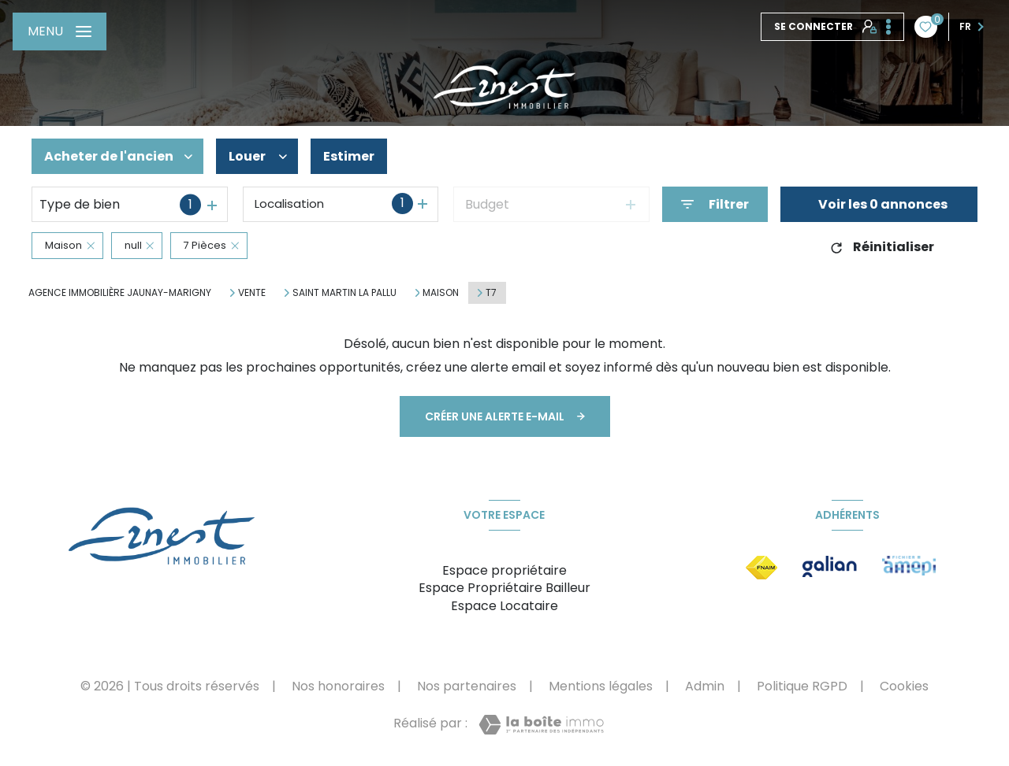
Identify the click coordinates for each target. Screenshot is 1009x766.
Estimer (348, 156)
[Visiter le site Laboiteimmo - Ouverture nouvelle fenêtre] (541, 725)
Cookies (904, 686)
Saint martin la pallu (344, 293)
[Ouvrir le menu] (59, 31)
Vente (252, 293)
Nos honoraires (338, 686)
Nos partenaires (466, 686)
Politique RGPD (802, 686)
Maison (441, 293)
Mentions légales (601, 686)
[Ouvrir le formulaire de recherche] (715, 204)
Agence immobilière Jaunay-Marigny (119, 292)
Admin (704, 686)
